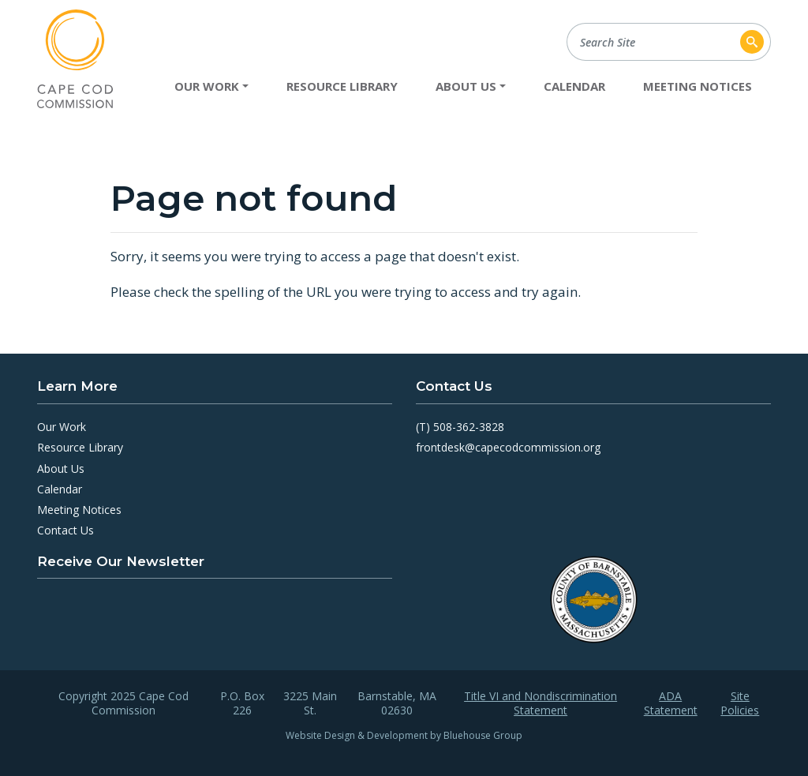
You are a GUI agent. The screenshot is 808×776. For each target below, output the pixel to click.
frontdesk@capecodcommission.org (508, 447)
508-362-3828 (468, 426)
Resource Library (342, 86)
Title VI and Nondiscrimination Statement (540, 703)
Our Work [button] (206, 86)
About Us (60, 468)
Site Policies (739, 703)
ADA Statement (671, 703)
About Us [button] (466, 86)
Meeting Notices (697, 86)
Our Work (61, 426)
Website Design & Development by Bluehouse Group (404, 735)
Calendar (574, 86)
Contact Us (65, 530)
